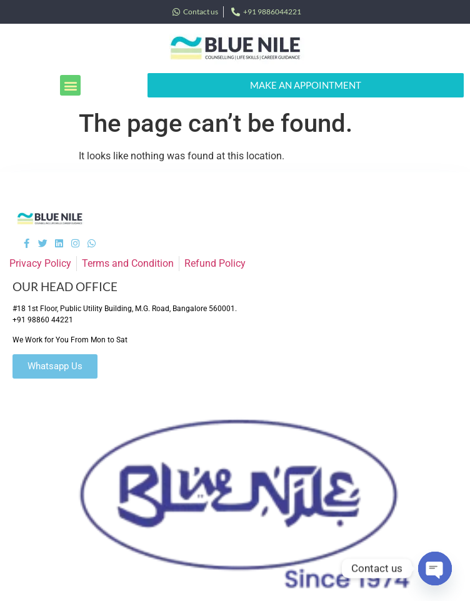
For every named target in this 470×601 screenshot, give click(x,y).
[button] (70, 85)
